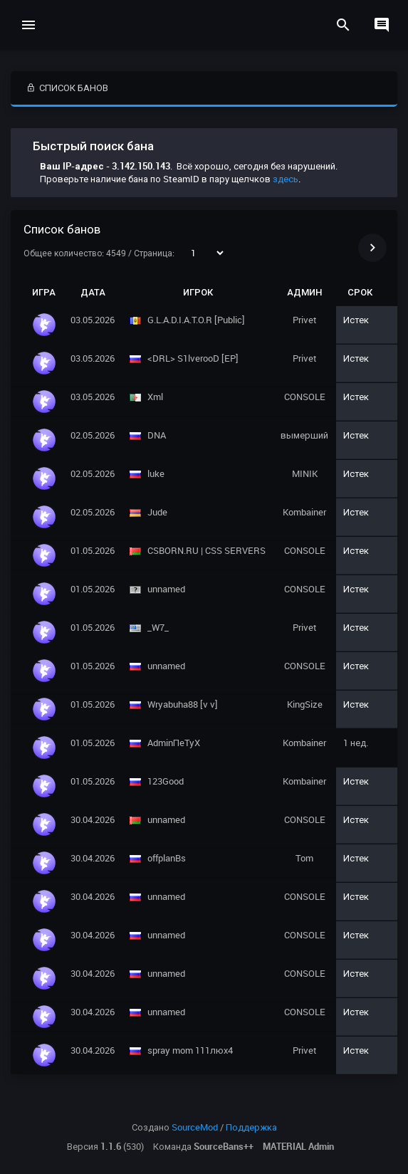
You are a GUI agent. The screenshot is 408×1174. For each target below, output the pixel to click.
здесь (285, 178)
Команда (203, 1146)
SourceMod (195, 1127)
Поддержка (251, 1127)
